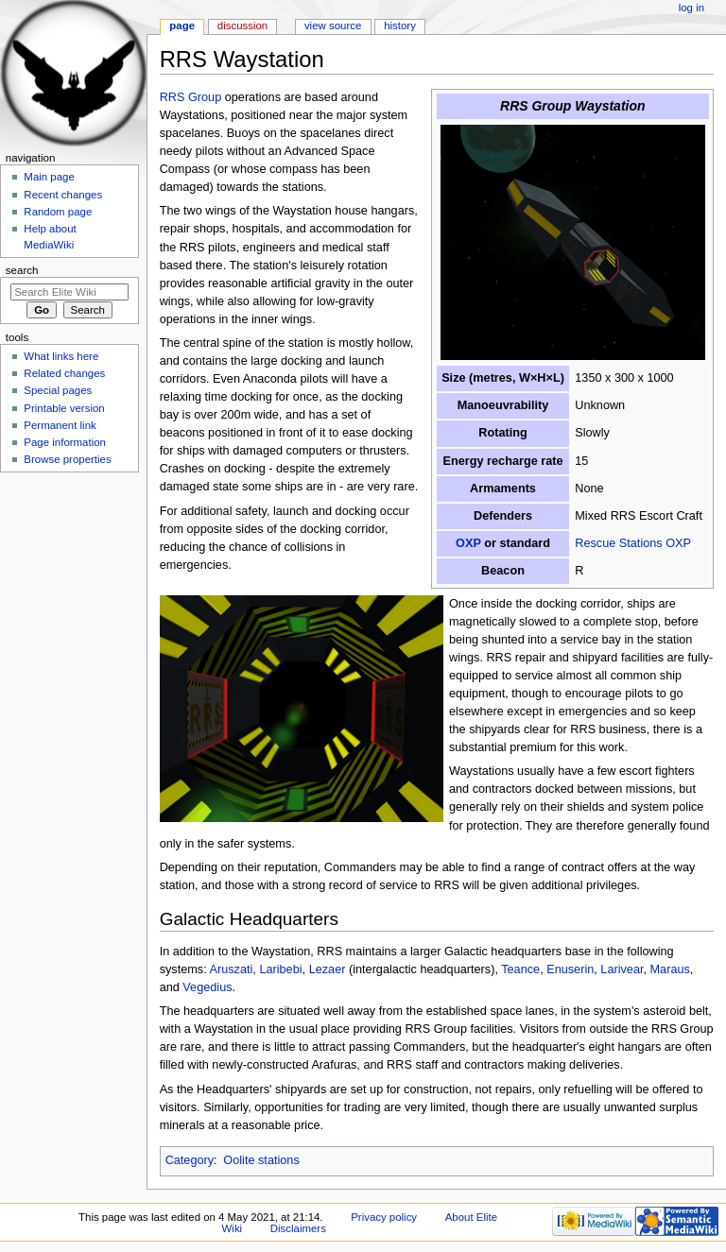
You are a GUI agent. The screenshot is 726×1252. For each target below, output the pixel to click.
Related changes (64, 373)
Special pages (58, 390)
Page (182, 25)
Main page (49, 176)
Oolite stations (261, 1160)
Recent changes (63, 194)
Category (189, 1160)
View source (332, 25)
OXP (468, 543)
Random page (58, 211)
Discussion (242, 25)
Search (22, 270)
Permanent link (59, 425)
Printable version (64, 408)
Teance (520, 969)
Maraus (670, 969)
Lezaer (327, 969)
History (400, 25)
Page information (65, 442)
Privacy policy (384, 1217)
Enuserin (570, 969)
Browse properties (67, 459)
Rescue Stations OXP (633, 543)
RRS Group (191, 97)
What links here (61, 356)
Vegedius (207, 987)
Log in (691, 7)
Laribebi (280, 969)
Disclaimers (298, 1228)
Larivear (621, 969)
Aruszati (231, 969)
